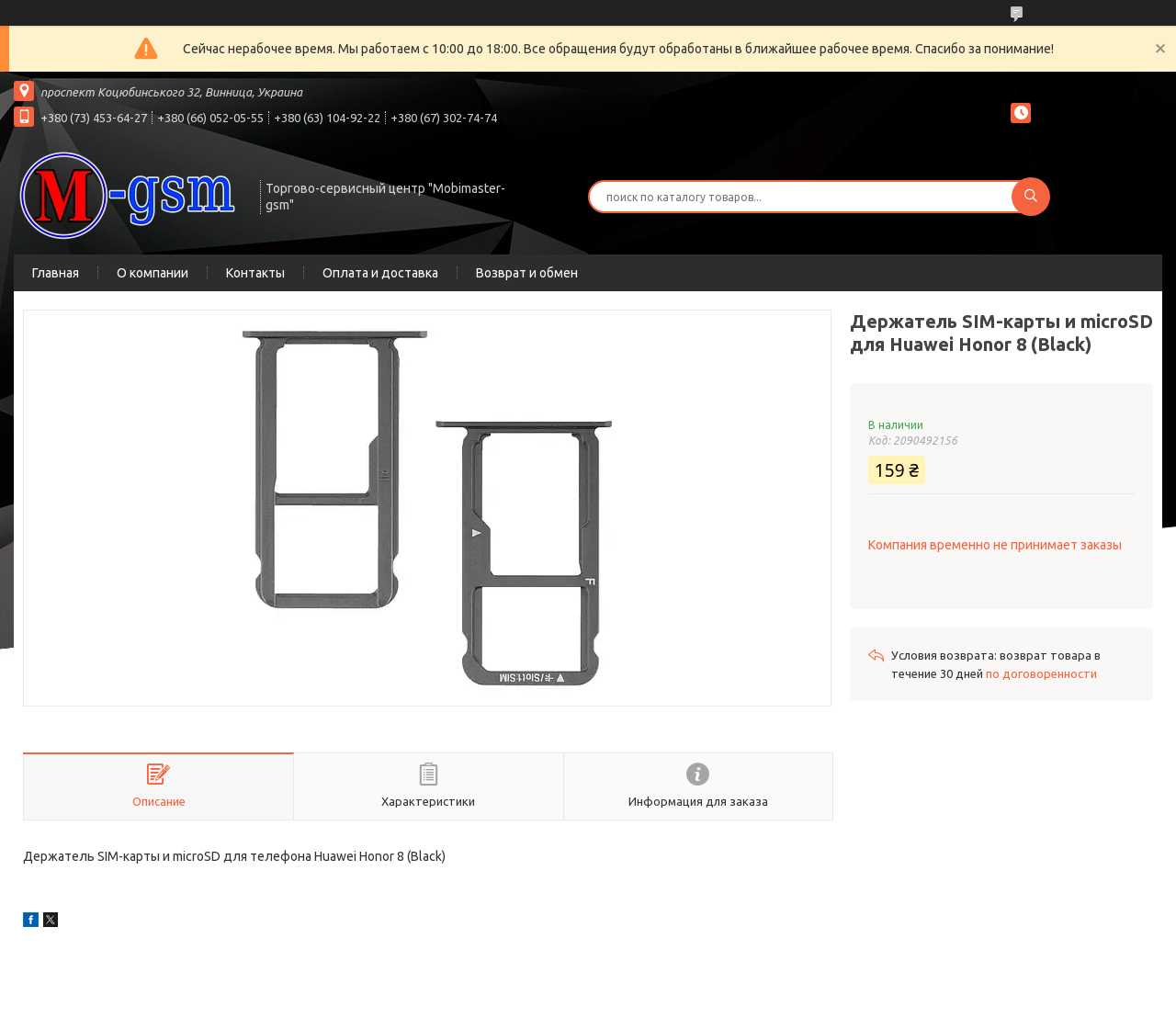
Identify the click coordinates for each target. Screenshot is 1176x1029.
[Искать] (1031, 196)
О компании (152, 272)
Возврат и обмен (527, 272)
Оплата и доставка (380, 272)
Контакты (255, 272)
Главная (55, 272)
